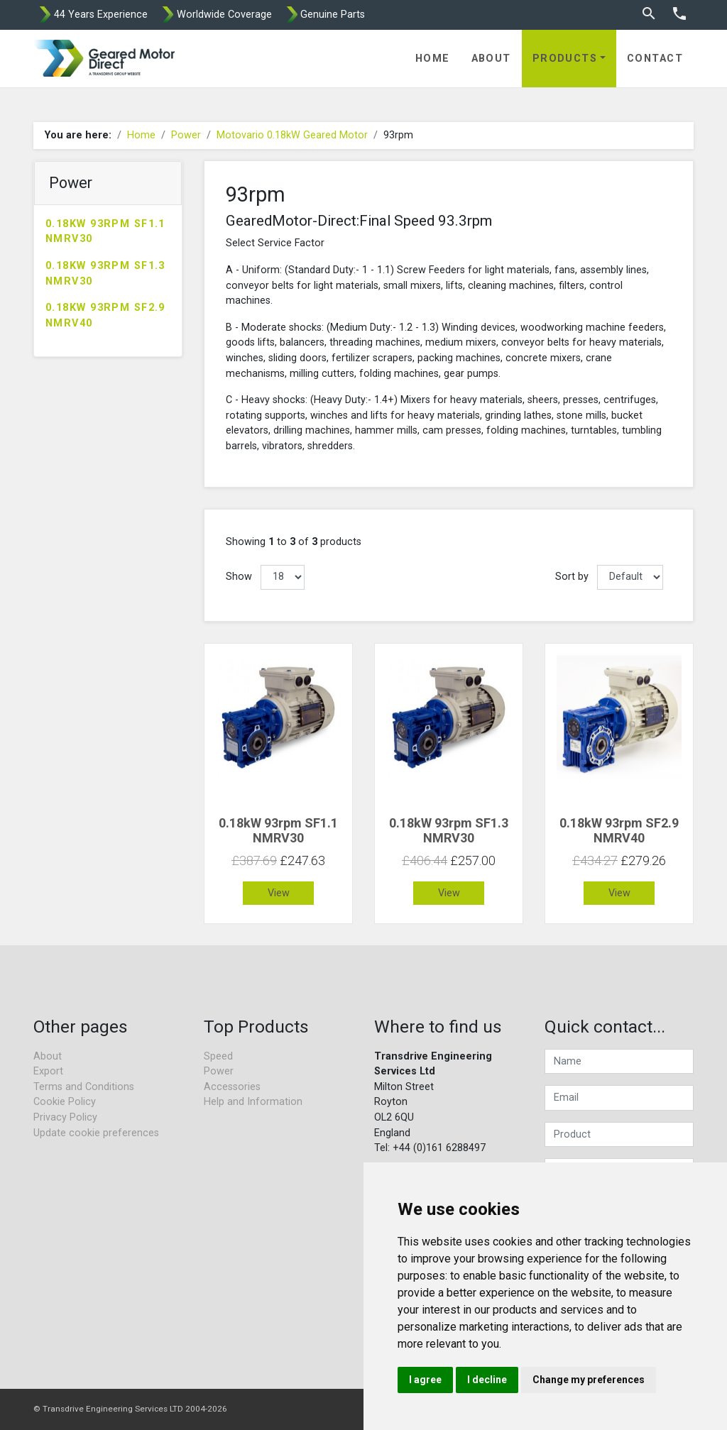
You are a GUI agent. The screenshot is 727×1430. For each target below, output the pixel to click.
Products (565, 59)
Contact (655, 59)
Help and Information (253, 1102)
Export (48, 1071)
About (491, 59)
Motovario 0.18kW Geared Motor (292, 135)
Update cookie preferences (96, 1133)
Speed (218, 1056)
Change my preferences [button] (588, 1379)
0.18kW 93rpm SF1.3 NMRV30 (105, 273)
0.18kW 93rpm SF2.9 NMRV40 (105, 315)
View (279, 893)
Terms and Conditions (83, 1087)
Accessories (232, 1087)
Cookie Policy (64, 1102)
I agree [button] (425, 1379)
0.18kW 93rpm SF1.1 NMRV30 (105, 232)
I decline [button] (487, 1379)
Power (186, 135)
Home (432, 59)
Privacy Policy (65, 1117)
